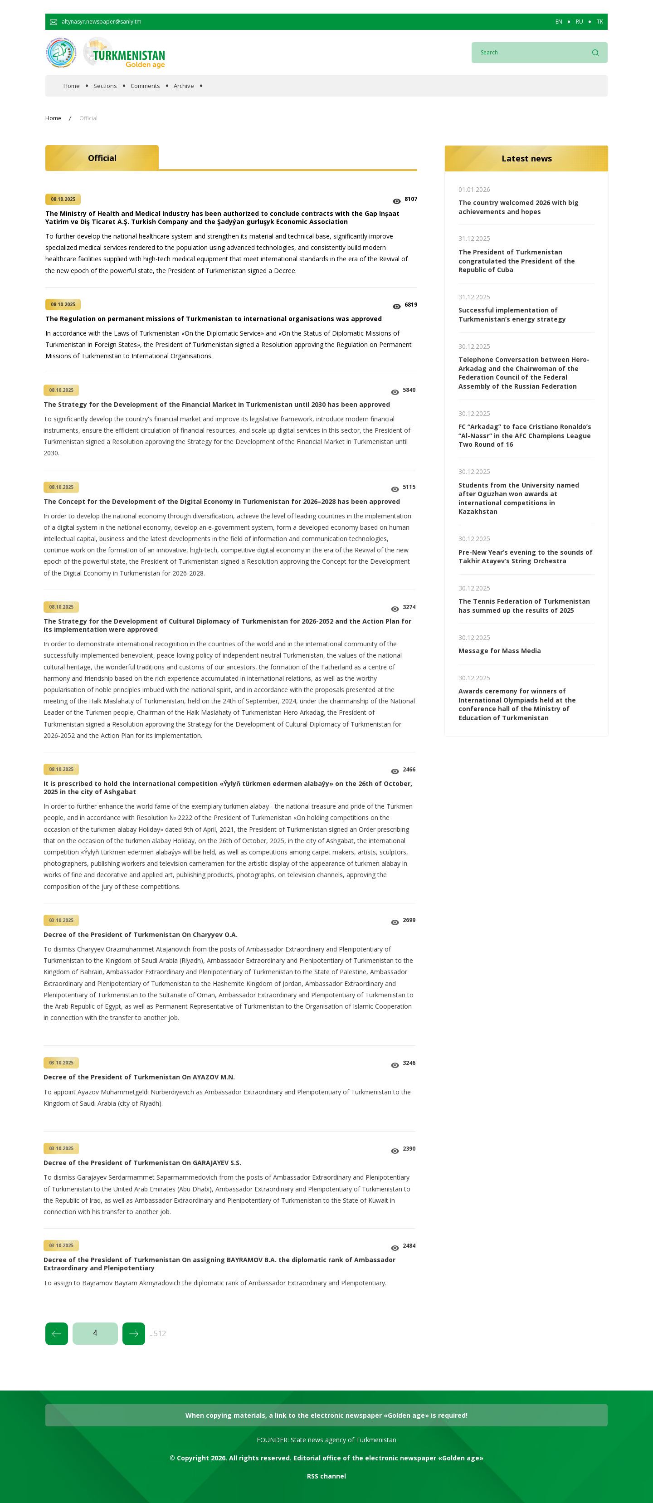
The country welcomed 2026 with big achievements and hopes (518, 207)
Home (71, 86)
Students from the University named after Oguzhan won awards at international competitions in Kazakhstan (518, 498)
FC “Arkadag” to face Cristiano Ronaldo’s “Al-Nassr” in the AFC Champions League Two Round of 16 (524, 435)
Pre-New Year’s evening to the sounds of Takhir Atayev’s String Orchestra (525, 557)
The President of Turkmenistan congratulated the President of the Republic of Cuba (516, 261)
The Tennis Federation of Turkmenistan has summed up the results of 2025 (524, 606)
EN (559, 21)
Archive (184, 86)
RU (579, 21)
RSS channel (326, 1476)
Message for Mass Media (499, 650)
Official (88, 118)
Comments (145, 86)
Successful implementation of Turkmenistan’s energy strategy (512, 314)
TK (600, 21)
